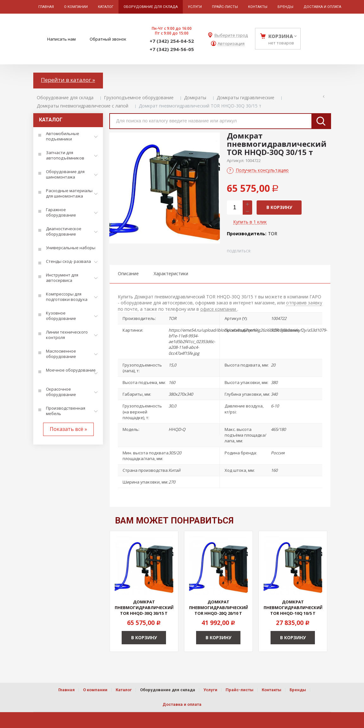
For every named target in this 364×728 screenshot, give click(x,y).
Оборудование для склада (65, 97)
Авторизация (231, 43)
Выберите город (231, 35)
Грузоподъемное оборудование (139, 97)
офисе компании (218, 309)
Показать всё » (68, 429)
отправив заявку (304, 303)
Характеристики (171, 273)
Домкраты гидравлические (245, 97)
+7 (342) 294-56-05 (172, 49)
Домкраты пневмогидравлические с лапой (82, 106)
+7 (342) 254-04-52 (172, 41)
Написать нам (61, 39)
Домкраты (195, 97)
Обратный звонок (108, 39)
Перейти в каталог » (68, 79)
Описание (128, 273)
